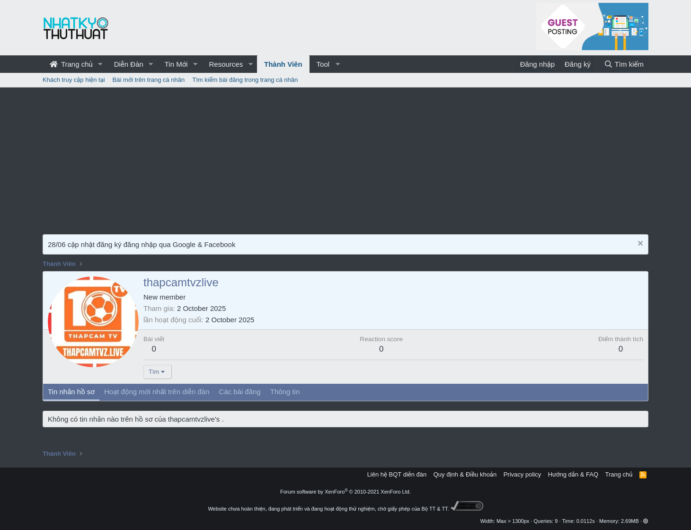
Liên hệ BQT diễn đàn (397, 474)
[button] (100, 64)
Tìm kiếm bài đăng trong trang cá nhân (245, 79)
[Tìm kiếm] (623, 64)
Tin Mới (176, 64)
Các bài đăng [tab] (239, 392)
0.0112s (585, 521)
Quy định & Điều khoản (465, 474)
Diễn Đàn (128, 64)
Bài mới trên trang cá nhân (149, 79)
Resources (226, 64)
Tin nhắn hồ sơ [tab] (71, 392)
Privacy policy (522, 474)
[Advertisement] (345, 158)
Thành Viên (283, 64)
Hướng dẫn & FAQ (573, 474)
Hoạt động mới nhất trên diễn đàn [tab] (156, 392)
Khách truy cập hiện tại (74, 79)
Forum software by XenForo (345, 492)
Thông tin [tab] (285, 392)
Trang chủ (71, 64)
